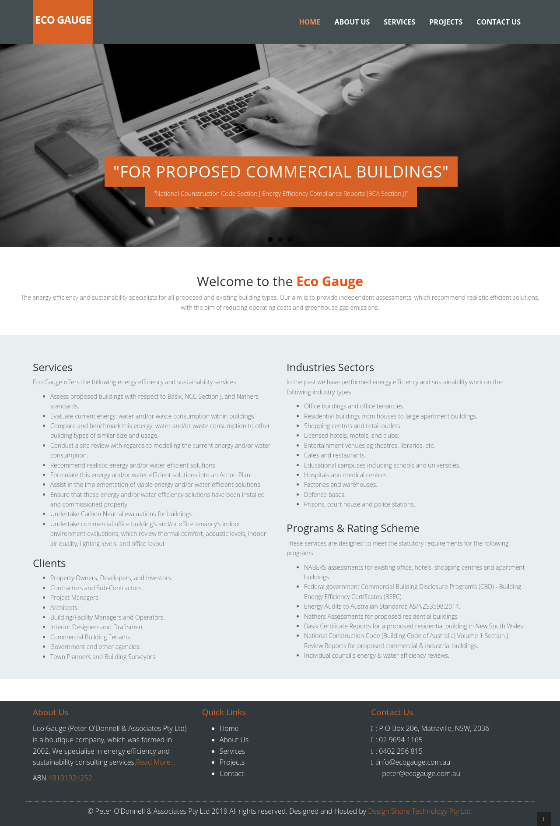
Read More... (155, 762)
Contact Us (498, 22)
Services (399, 22)
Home (309, 22)
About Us (352, 22)
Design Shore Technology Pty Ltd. (420, 811)
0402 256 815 (400, 751)
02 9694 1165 (400, 739)
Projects (445, 22)
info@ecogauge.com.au (413, 762)
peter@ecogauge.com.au (421, 773)
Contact (232, 773)
